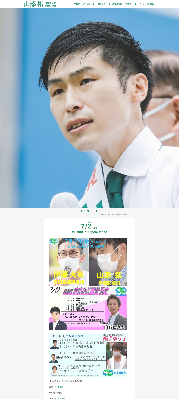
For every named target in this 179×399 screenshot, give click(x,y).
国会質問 (101, 4)
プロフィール (130, 4)
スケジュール (88, 4)
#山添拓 (65, 381)
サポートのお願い (147, 4)
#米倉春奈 (59, 387)
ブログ (77, 4)
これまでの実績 (115, 4)
